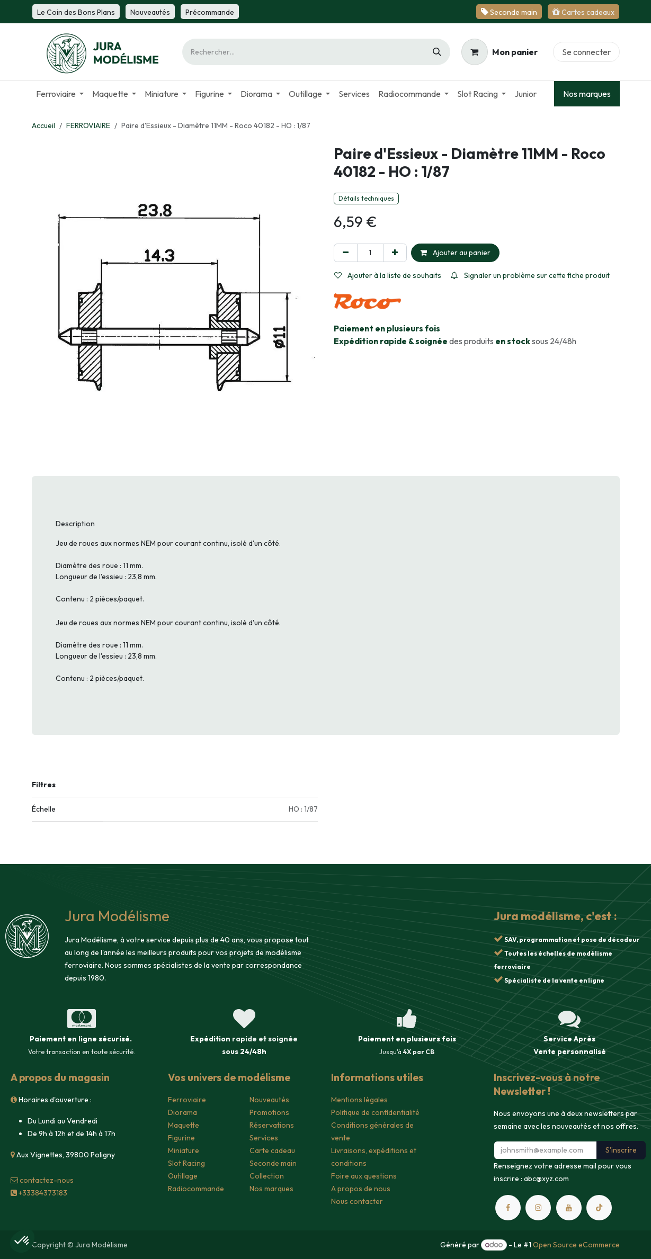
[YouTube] (569, 1207)
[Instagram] (538, 1207)
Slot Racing (186, 1163)
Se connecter (586, 52)
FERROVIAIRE (88, 125)
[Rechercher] (437, 52)
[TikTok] (599, 1207)
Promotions (269, 1112)
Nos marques (587, 93)
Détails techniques (366, 198)
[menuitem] (60, 93)
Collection (266, 1176)
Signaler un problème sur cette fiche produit (530, 275)
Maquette (183, 1125)
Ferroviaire (187, 1099)
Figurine (181, 1138)
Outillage (183, 1176)
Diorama (182, 1112)
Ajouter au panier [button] (455, 252)
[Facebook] (508, 1207)
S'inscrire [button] (621, 1150)
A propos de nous (360, 1188)
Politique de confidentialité (375, 1112)
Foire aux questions (364, 1176)
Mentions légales (359, 1099)
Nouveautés (269, 1099)
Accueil (43, 125)
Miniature (183, 1150)
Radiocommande (196, 1188)
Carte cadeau (272, 1150)
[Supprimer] (346, 253)
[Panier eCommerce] (499, 52)
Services (263, 1138)
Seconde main (273, 1163)
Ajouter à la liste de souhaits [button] (387, 275)
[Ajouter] (395, 253)
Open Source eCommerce (576, 1244)
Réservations (271, 1125)
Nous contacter (357, 1201)
